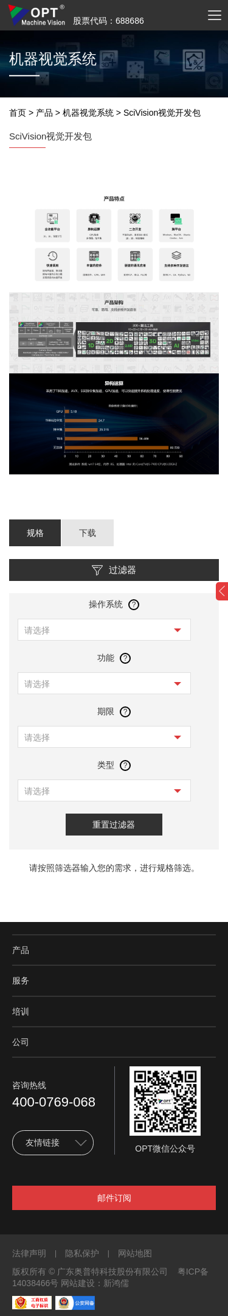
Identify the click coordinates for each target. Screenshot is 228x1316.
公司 (20, 1042)
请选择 (37, 630)
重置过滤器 (113, 824)
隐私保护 (82, 1253)
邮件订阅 (114, 1198)
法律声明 (29, 1253)
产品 (44, 113)
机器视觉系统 (88, 113)
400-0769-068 (53, 1102)
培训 (20, 1011)
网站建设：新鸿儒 (95, 1283)
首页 (17, 113)
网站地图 (135, 1253)
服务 (20, 980)
